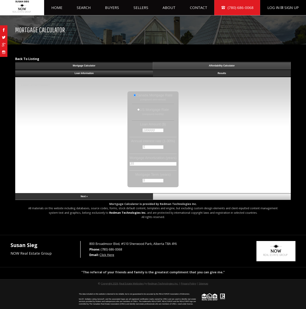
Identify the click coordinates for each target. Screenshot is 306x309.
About (169, 7)
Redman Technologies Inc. (127, 213)
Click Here (107, 255)
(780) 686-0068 (237, 7)
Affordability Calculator (222, 65)
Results (222, 73)
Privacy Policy (188, 283)
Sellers (140, 7)
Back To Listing (27, 59)
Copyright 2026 (109, 283)
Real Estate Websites (131, 283)
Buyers (112, 7)
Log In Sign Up (283, 7)
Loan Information (84, 73)
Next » (84, 196)
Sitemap (203, 283)
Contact (198, 7)
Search (84, 7)
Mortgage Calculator (84, 65)
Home (56, 7)
